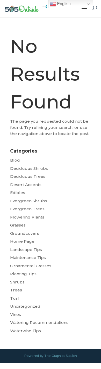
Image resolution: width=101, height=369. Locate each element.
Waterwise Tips (25, 330)
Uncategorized (25, 306)
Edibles (17, 192)
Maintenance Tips (28, 257)
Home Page (22, 241)
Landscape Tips (26, 249)
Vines (15, 314)
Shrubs (17, 282)
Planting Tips (23, 273)
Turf (14, 298)
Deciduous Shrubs (29, 168)
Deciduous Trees (27, 176)
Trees (16, 290)
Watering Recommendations (39, 322)
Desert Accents (25, 184)
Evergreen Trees (27, 208)
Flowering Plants (27, 217)
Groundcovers (24, 233)
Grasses (18, 225)
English (60, 4)
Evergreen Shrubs (28, 200)
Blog (15, 160)
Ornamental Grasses (30, 265)
